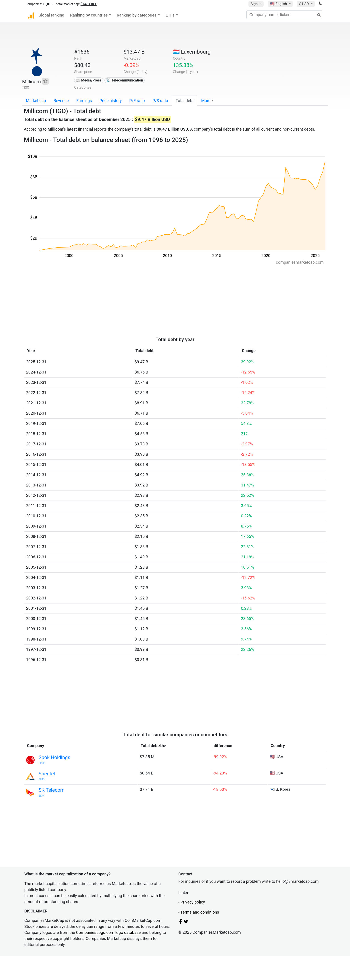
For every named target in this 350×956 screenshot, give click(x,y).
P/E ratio (137, 100)
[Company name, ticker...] (284, 14)
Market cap (36, 100)
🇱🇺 (192, 52)
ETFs (170, 15)
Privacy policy (192, 902)
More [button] (205, 100)
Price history (111, 100)
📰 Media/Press (89, 80)
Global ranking (51, 15)
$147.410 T (89, 4)
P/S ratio (160, 100)
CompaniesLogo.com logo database (108, 932)
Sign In (256, 4)
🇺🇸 (279, 4)
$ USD (304, 4)
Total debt (185, 100)
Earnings (84, 100)
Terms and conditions (199, 912)
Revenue (61, 100)
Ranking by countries (89, 15)
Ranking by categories (136, 15)
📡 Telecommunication (124, 80)
